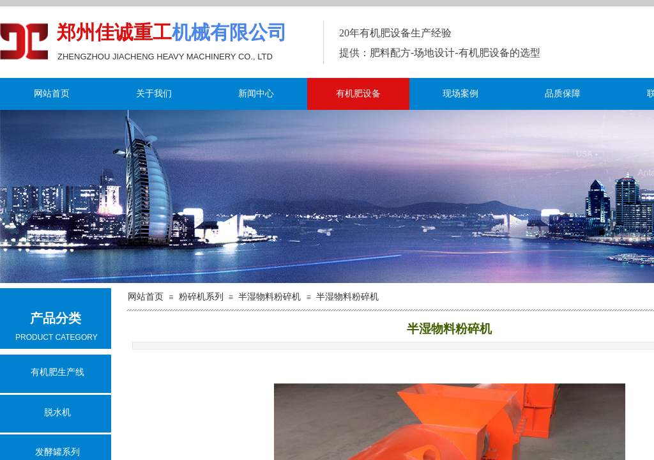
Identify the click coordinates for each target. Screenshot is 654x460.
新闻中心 (256, 93)
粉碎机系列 (201, 297)
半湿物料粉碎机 (269, 297)
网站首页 (52, 93)
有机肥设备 (358, 93)
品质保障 (563, 93)
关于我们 (154, 93)
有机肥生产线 (57, 372)
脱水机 (57, 412)
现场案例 (460, 93)
